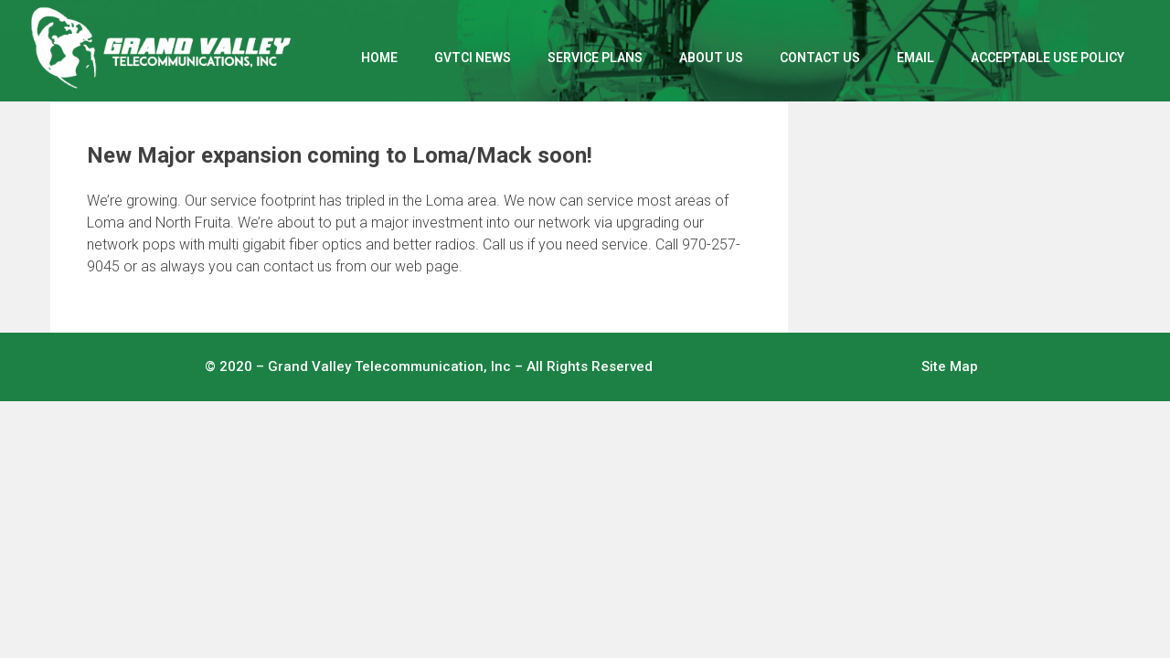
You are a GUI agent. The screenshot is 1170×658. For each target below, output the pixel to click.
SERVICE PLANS (595, 57)
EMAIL (915, 57)
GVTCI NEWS (472, 57)
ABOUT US (711, 57)
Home (379, 57)
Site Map (949, 366)
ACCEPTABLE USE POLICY (1047, 57)
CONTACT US (820, 57)
